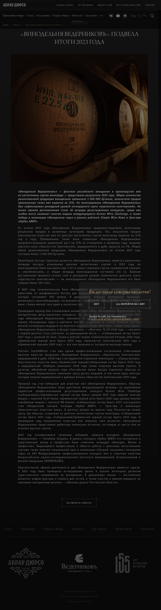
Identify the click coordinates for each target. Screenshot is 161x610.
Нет (96, 304)
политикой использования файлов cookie (114, 319)
